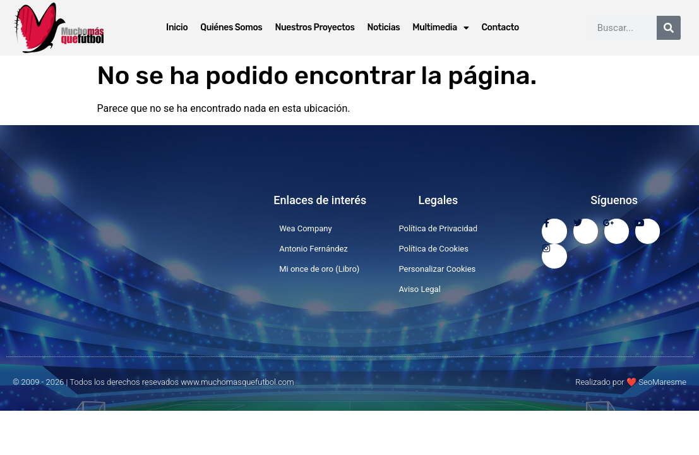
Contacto (500, 27)
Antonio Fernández (313, 248)
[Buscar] (669, 28)
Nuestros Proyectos (314, 27)
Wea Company (305, 228)
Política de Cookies (433, 248)
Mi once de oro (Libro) (319, 269)
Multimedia (440, 28)
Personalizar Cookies (436, 269)
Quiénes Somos (231, 27)
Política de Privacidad (437, 228)
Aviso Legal (419, 289)
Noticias (383, 27)
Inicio (177, 27)
